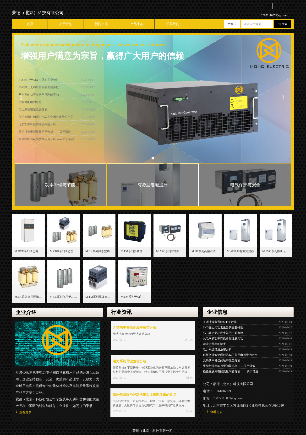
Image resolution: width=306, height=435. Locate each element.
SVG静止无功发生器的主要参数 (39, 88)
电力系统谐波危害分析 (33, 111)
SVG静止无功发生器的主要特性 (39, 81)
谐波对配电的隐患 (30, 103)
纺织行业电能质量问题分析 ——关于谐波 (45, 133)
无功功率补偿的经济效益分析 (37, 125)
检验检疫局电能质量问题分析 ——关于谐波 (46, 140)
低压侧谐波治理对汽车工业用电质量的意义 (46, 118)
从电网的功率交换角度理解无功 (39, 96)
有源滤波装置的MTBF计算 (220, 322)
